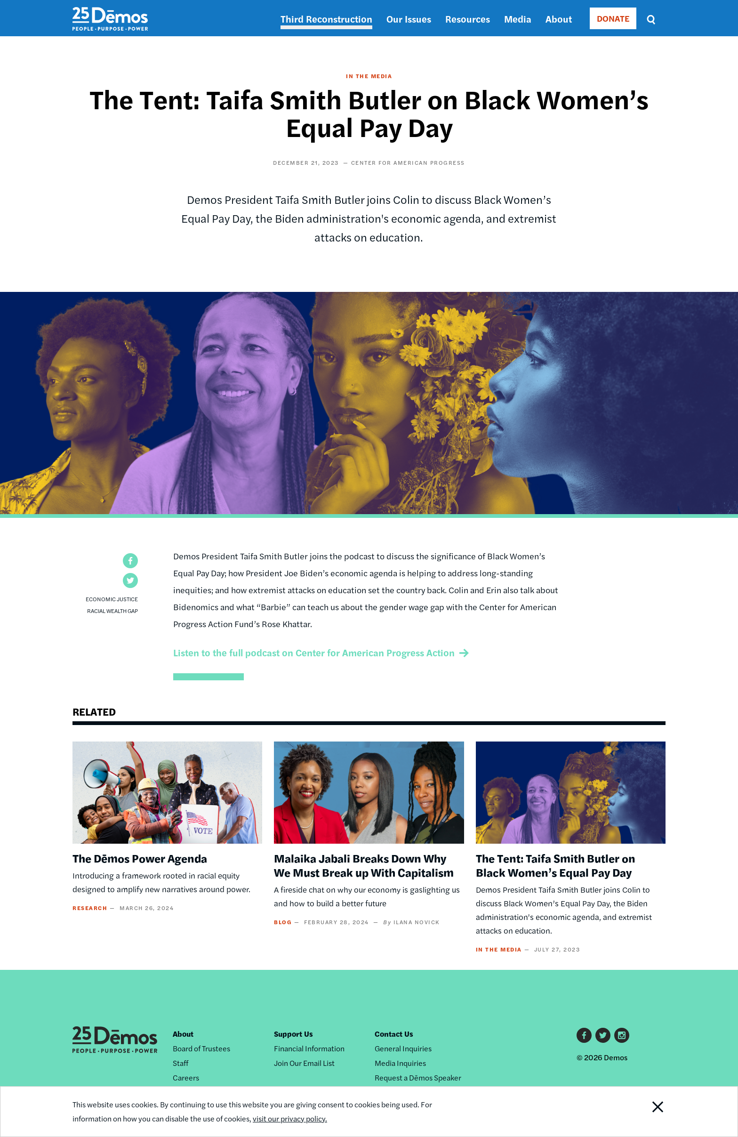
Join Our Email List (304, 1062)
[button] (130, 560)
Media (517, 18)
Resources (467, 18)
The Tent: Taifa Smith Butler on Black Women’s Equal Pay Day (555, 865)
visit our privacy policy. (290, 1118)
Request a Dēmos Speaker (418, 1077)
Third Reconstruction (326, 18)
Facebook (584, 1035)
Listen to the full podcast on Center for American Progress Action (314, 652)
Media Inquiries (400, 1062)
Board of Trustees (201, 1048)
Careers (186, 1077)
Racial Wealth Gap (112, 610)
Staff (180, 1062)
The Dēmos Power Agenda (139, 858)
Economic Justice (112, 599)
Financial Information (309, 1048)
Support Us (293, 1033)
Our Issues (408, 18)
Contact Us (394, 1033)
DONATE (613, 18)
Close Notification (646, 1112)
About (558, 18)
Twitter (602, 1035)
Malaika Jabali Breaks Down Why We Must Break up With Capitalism (364, 865)
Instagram (621, 1035)
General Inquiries (403, 1048)
